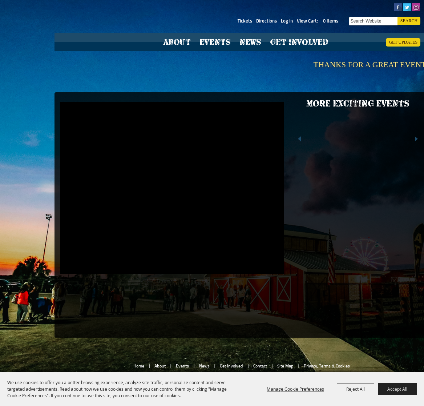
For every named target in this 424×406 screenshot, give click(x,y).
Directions (266, 21)
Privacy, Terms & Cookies (327, 366)
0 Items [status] (330, 21)
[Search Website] (373, 21)
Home (138, 366)
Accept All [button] (397, 389)
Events (215, 42)
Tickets (245, 21)
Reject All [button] (355, 389)
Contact (260, 366)
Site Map (285, 366)
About (177, 42)
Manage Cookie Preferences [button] (295, 389)
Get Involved (299, 42)
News (250, 42)
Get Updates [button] (403, 42)
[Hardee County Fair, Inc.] (96, 38)
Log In (287, 21)
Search (408, 20)
